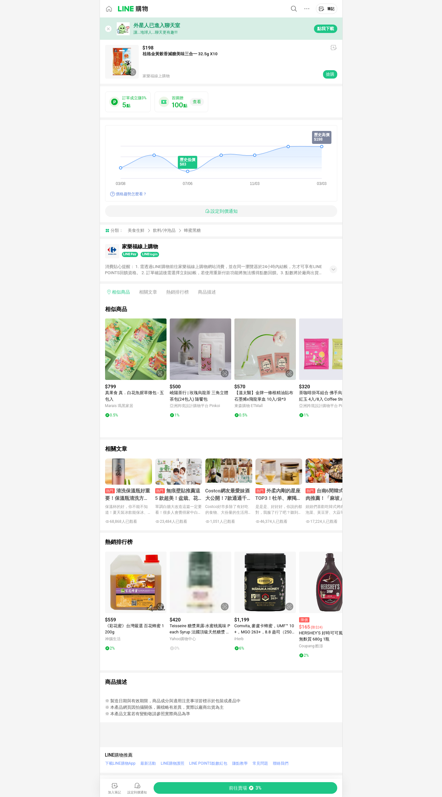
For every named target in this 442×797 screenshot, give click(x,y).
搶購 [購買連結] (330, 74)
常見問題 (260, 763)
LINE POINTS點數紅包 (208, 763)
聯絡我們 (280, 763)
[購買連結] (245, 788)
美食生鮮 (136, 230)
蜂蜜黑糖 (192, 230)
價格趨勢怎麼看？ (131, 194)
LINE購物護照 (172, 763)
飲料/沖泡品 (164, 230)
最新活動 (148, 763)
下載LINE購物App (120, 763)
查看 (197, 101)
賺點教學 (240, 763)
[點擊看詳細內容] (136, 349)
